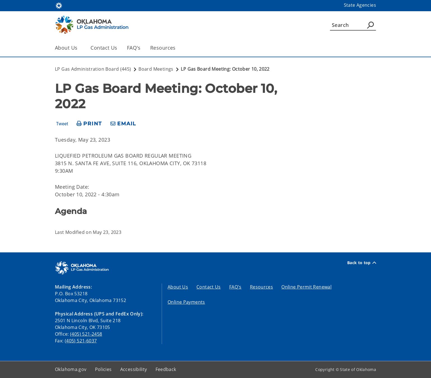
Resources (163, 47)
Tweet (62, 124)
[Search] (353, 25)
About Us (178, 287)
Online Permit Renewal (306, 287)
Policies (103, 369)
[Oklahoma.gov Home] (59, 5)
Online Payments (186, 302)
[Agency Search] (370, 25)
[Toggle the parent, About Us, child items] (79, 48)
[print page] (89, 124)
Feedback (166, 369)
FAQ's (134, 47)
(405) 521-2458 (86, 334)
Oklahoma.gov (71, 369)
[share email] (123, 124)
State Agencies (360, 5)
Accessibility (133, 369)
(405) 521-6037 (81, 341)
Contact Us (104, 47)
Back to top (361, 263)
